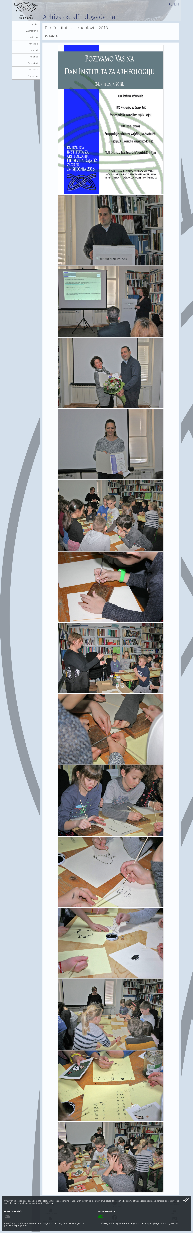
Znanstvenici (32, 31)
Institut (35, 24)
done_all (185, 1200)
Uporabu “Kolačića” (44, 1203)
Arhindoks (33, 44)
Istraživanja (33, 37)
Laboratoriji (33, 50)
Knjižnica (34, 56)
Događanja (33, 76)
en (176, 4)
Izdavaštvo (33, 69)
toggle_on (101, 1217)
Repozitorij (33, 63)
